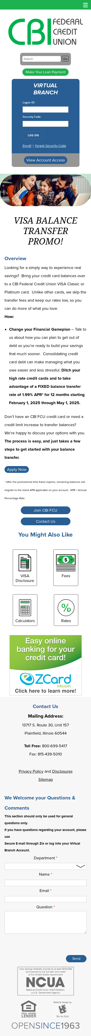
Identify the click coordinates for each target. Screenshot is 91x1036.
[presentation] (52, 945)
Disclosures (62, 771)
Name (45, 874)
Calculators (25, 611)
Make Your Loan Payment (45, 72)
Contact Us (45, 521)
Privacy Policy (31, 771)
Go (65, 59)
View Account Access (45, 160)
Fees (66, 566)
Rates (66, 611)
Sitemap (45, 779)
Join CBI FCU (45, 510)
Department (45, 857)
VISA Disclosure (25, 568)
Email (45, 890)
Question (45, 906)
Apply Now (16, 469)
